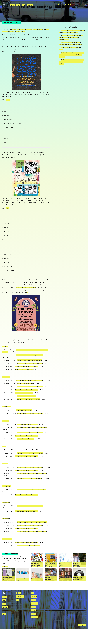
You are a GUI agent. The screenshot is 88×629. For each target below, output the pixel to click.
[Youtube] (70, 5)
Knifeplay (6, 421)
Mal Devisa (6, 524)
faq (18, 600)
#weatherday (26, 25)
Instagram (34, 596)
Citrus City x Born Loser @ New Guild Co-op (33, 477)
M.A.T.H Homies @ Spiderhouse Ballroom (30, 376)
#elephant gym (13, 23)
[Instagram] (61, 5)
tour (23, 5)
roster (12, 5)
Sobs (4, 448)
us (17, 593)
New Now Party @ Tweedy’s (26, 441)
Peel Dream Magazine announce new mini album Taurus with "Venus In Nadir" (72, 56)
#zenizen (32, 25)
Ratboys (5, 340)
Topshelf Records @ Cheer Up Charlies (31, 357)
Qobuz (33, 593)
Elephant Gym (7, 406)
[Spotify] (65, 5)
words (36, 5)
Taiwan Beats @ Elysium (24, 410)
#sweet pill (6, 25)
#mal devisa (27, 23)
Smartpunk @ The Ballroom (24, 365)
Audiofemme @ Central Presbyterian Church (33, 528)
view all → (6, 572)
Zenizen (5, 466)
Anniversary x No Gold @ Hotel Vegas (30, 482)
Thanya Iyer (7, 492)
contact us (21, 596)
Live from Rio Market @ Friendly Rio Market (33, 427)
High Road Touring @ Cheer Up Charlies (30, 349)
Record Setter (8, 545)
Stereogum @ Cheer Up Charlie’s (28, 424)
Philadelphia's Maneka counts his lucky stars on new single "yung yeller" (71, 49)
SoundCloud (35, 617)
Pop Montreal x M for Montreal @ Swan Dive (33, 496)
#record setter (39, 23)
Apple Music (35, 603)
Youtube (33, 614)
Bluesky (33, 610)
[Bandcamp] (56, 5)
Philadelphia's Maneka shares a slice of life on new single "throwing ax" (72, 31)
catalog (30, 5)
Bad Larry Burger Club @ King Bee (29, 399)
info (4, 614)
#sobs (45, 23)
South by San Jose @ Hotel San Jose (30, 354)
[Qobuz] (58, 5)
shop (18, 5)
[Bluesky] (68, 5)
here (8, 94)
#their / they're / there (15, 25)
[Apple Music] (53, 5)
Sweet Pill (6, 373)
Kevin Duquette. (81, 625)
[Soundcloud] (63, 5)
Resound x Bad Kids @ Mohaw (27, 396)
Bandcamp (34, 607)
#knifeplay (20, 23)
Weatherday (6, 508)
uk (20, 593)
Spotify (33, 600)
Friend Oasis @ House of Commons (27, 362)
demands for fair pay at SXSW (27, 281)
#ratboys (32, 23)
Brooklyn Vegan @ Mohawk (26, 381)
